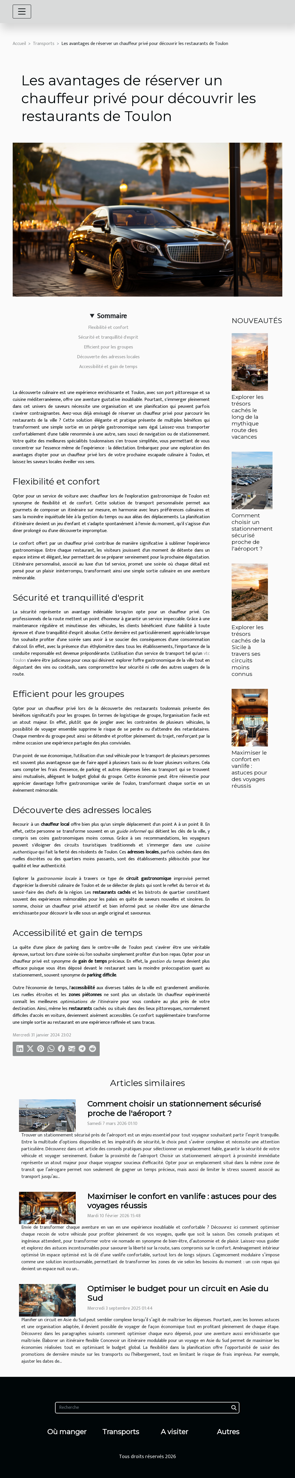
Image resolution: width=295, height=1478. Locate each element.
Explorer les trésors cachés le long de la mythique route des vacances (248, 416)
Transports (43, 44)
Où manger (66, 1432)
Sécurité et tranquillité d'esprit (108, 337)
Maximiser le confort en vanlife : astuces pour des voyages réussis (249, 769)
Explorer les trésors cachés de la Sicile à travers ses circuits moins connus (248, 650)
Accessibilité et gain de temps (108, 367)
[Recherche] (147, 1407)
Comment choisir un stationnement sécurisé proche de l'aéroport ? (252, 532)
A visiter (174, 1432)
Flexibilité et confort (108, 327)
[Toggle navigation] (22, 11)
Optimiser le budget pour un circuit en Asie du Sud (177, 1293)
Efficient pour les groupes (108, 347)
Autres (228, 1432)
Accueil (19, 44)
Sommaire (112, 316)
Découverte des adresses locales (108, 357)
